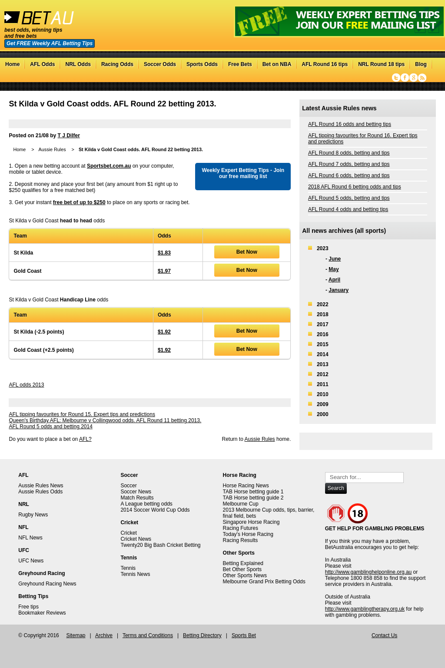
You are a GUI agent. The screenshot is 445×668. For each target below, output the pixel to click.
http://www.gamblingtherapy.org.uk (365, 609)
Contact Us (384, 635)
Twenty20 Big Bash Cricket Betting (160, 545)
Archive (104, 635)
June (335, 259)
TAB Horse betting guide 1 (253, 492)
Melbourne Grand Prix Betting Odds (264, 582)
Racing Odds (117, 64)
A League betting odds (146, 504)
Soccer (128, 486)
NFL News (30, 538)
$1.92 (164, 332)
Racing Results (240, 540)
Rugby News (33, 515)
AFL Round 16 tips (325, 64)
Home (12, 64)
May (334, 269)
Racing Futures (240, 528)
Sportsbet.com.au (109, 166)
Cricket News (135, 539)
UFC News (30, 561)
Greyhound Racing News (47, 584)
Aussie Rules (52, 149)
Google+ (413, 77)
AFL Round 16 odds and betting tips (349, 124)
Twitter (396, 77)
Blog (421, 64)
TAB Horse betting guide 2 (253, 498)
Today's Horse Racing (248, 534)
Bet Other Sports (242, 569)
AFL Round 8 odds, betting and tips (349, 153)
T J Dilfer (69, 135)
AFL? (85, 439)
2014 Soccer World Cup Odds (154, 510)
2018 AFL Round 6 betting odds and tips (354, 187)
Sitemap (75, 635)
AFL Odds (42, 64)
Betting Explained (243, 563)
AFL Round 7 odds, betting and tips (349, 164)
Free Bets (240, 64)
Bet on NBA (277, 64)
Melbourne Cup (241, 504)
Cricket (128, 533)
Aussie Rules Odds (40, 492)
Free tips (28, 607)
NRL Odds (77, 64)
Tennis (128, 568)
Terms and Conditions (148, 635)
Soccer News (135, 492)
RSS (422, 77)
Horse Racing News (246, 486)
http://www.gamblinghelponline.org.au (368, 572)
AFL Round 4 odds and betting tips (348, 209)
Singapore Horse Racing (251, 522)
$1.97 (164, 271)
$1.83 (164, 253)
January (339, 290)
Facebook (405, 77)
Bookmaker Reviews (42, 613)
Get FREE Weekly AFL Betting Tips (50, 43)
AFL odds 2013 (26, 385)
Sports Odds (202, 64)
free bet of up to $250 (79, 202)
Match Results (136, 498)
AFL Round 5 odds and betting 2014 (50, 426)
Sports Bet (244, 635)
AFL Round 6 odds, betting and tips (349, 175)
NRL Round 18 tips (381, 64)
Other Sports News (245, 575)
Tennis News (135, 574)
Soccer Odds (160, 64)
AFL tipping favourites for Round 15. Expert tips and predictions (82, 414)
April (334, 280)
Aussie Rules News (40, 486)
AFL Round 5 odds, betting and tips (349, 198)
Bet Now (246, 252)
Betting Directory (202, 635)
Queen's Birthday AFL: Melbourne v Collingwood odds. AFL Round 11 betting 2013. (105, 420)
